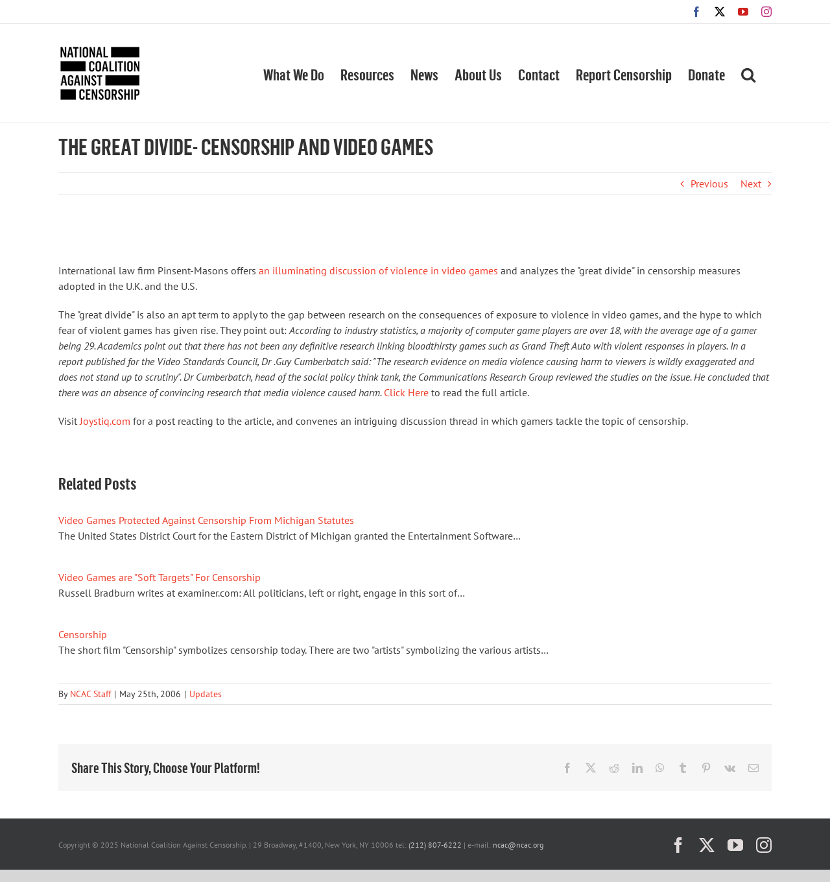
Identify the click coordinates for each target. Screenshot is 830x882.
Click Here (406, 392)
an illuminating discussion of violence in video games (378, 270)
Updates (205, 694)
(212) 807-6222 (435, 845)
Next (751, 183)
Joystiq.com (105, 420)
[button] (748, 73)
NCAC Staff (90, 694)
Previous (709, 183)
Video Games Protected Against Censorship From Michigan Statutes (206, 520)
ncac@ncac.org (518, 845)
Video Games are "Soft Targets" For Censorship (159, 577)
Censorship (82, 634)
